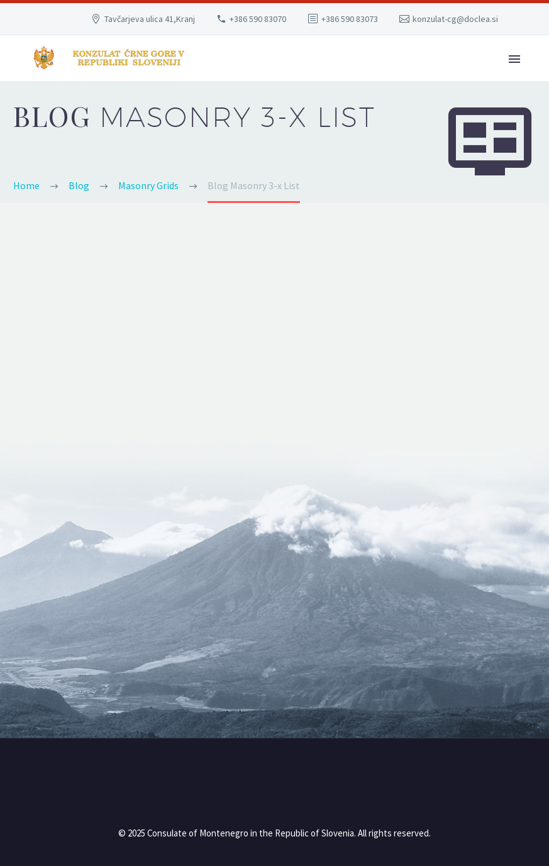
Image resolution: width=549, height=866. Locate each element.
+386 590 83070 (258, 19)
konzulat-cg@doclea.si (455, 19)
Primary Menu (514, 59)
